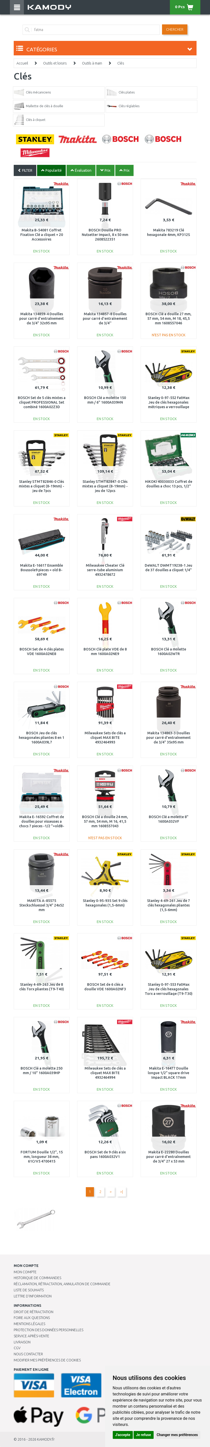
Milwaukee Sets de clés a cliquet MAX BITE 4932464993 (105, 737)
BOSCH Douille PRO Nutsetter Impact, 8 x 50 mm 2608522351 (105, 234)
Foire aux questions (32, 1318)
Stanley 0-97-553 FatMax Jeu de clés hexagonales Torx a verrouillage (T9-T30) (168, 989)
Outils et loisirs (55, 63)
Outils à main (92, 63)
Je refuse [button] (143, 1435)
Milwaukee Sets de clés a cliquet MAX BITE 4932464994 (105, 1072)
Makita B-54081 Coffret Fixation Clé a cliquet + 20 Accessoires (41, 234)
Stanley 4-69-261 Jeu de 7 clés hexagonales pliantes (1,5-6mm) (168, 905)
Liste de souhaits (29, 1290)
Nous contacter (28, 1354)
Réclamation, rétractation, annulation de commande (62, 1284)
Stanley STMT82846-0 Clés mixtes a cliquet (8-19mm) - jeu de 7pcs (41, 486)
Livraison (22, 1342)
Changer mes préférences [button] (177, 1435)
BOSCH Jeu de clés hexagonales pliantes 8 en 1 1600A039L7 (41, 737)
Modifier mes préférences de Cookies (47, 1360)
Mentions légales (29, 1324)
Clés (120, 63)
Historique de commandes (37, 1278)
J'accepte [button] (123, 1435)
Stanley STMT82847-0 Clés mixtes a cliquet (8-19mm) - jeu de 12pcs (105, 486)
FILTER (25, 170)
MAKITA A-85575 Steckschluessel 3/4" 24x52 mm (41, 905)
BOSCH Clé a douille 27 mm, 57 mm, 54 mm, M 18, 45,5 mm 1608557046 (168, 318)
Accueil (22, 63)
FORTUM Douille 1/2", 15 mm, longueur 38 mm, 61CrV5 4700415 (42, 1156)
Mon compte (25, 1272)
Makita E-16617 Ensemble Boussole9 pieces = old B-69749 (41, 570)
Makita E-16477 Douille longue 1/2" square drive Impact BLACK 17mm (168, 1072)
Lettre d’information (33, 1296)
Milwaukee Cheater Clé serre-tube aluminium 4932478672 (105, 570)
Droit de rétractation (33, 1312)
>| (121, 1192)
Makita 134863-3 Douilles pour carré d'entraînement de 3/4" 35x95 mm (168, 737)
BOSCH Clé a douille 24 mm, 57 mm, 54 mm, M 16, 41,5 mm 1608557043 (105, 821)
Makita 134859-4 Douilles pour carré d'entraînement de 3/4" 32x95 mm (41, 318)
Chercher (174, 29)
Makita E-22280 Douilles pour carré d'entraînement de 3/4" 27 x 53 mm (168, 1156)
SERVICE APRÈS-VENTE (31, 1336)
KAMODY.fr (46, 1439)
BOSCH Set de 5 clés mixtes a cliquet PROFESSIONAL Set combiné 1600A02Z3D (42, 402)
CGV (17, 1348)
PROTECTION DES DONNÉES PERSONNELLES (48, 1330)
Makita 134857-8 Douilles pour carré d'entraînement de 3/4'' (105, 318)
